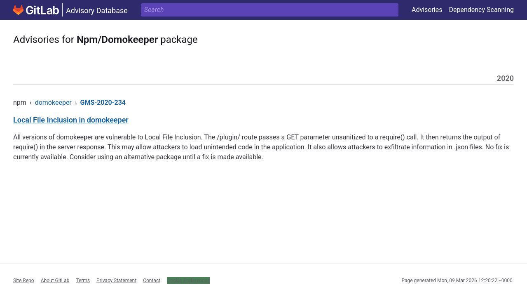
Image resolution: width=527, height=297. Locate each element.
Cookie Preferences (188, 280)
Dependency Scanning (481, 10)
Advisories (427, 10)
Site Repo (23, 280)
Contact (151, 280)
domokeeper (53, 102)
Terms (83, 280)
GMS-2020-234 (103, 102)
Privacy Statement (116, 280)
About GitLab (55, 280)
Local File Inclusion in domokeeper (71, 120)
